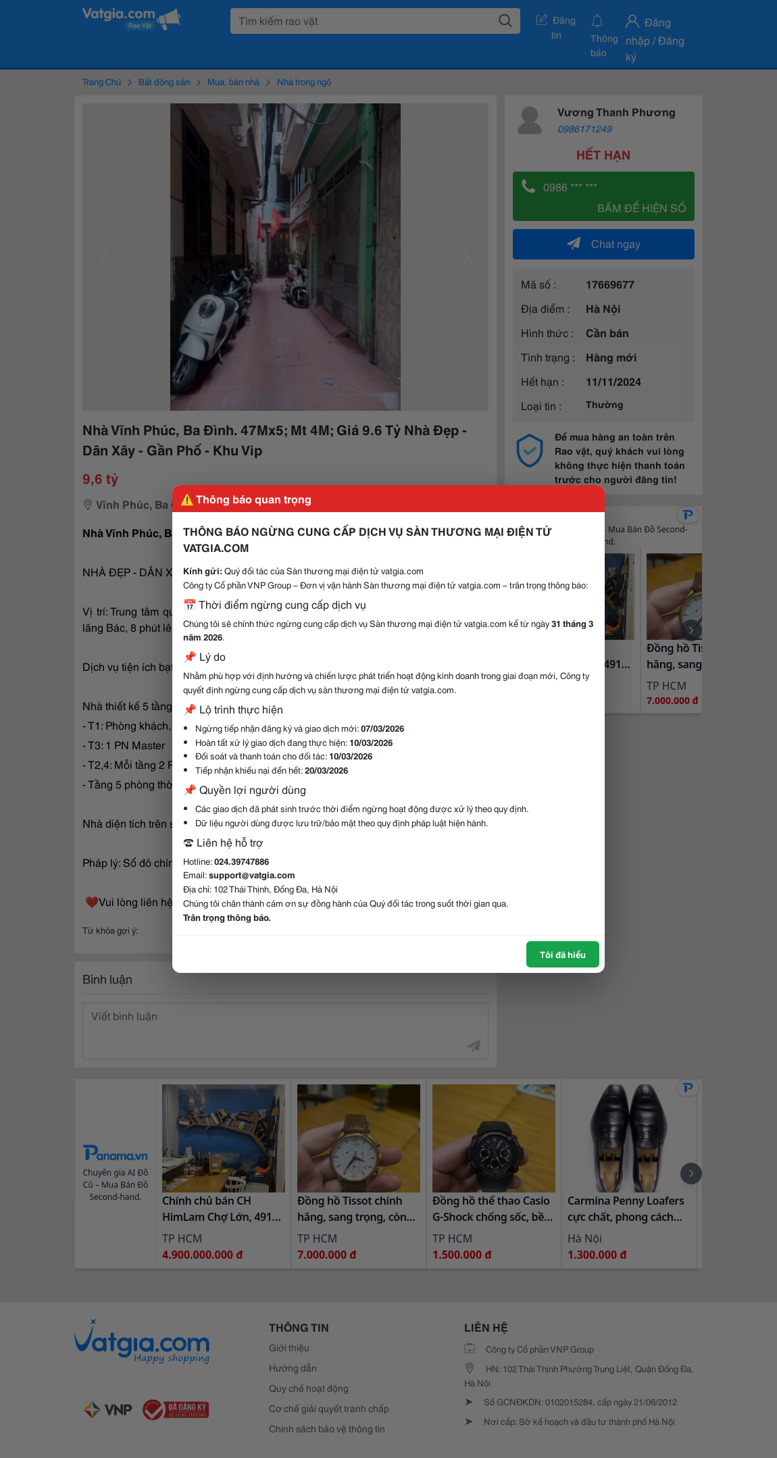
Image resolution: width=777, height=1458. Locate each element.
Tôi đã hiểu (563, 954)
